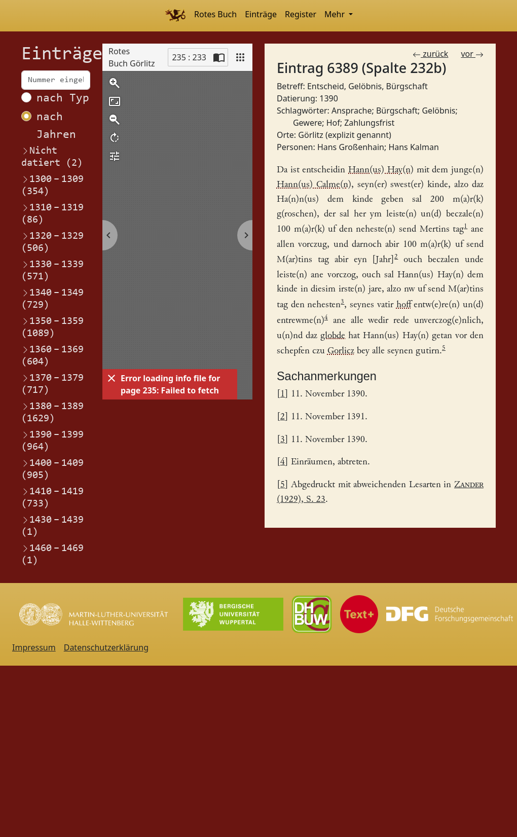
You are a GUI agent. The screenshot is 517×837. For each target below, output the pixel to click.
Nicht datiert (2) (52, 157)
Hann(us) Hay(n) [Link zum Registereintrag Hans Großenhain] (381, 170)
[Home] (175, 15)
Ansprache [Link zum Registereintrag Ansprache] (351, 110)
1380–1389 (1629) (52, 412)
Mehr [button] (335, 14)
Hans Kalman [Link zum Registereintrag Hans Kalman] (413, 147)
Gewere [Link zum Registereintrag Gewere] (307, 122)
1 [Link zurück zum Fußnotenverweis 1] (282, 394)
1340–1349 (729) (52, 298)
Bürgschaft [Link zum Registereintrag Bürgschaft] (397, 110)
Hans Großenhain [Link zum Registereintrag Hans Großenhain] (350, 147)
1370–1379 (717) (52, 383)
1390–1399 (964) (52, 440)
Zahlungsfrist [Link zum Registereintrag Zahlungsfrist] (369, 122)
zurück (430, 53)
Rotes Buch (215, 14)
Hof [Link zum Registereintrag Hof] (333, 122)
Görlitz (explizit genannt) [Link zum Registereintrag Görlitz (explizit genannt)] (344, 134)
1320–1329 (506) (52, 241)
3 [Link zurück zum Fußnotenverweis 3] (282, 440)
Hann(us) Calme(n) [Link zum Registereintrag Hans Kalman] (314, 185)
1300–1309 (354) (52, 185)
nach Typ (62, 98)
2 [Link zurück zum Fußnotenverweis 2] (282, 417)
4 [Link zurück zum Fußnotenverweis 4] (282, 462)
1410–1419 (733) (52, 497)
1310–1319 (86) (52, 213)
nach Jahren (56, 126)
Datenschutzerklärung (106, 647)
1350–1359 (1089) (52, 327)
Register (300, 14)
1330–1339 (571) (52, 270)
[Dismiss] (111, 378)
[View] (240, 57)
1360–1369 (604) (52, 355)
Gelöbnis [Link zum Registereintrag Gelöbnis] (438, 110)
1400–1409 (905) (52, 469)
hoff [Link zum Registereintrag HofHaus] (403, 305)
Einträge (261, 14)
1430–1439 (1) (52, 525)
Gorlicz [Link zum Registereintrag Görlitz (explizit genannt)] (340, 351)
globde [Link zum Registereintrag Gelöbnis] (332, 336)
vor (472, 53)
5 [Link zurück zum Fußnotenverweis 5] (282, 485)
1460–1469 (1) (52, 554)
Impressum (34, 647)
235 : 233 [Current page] (189, 57)
